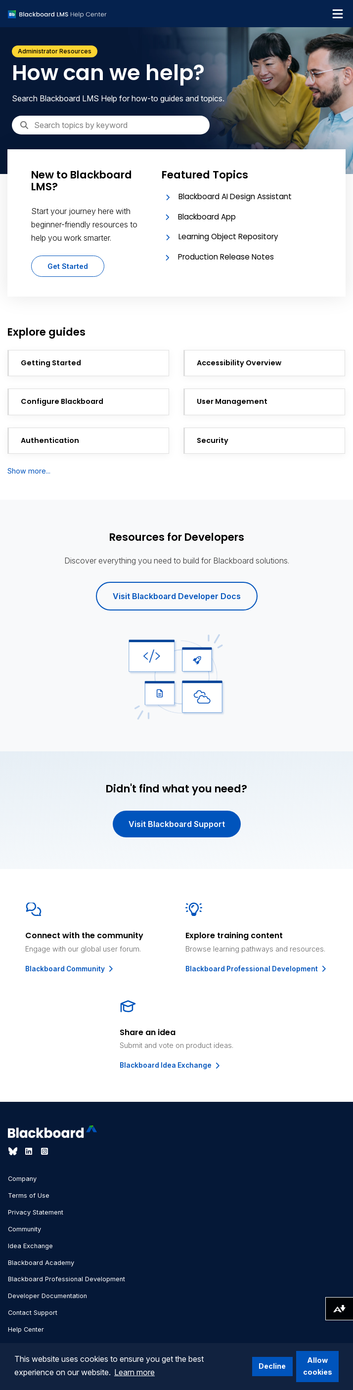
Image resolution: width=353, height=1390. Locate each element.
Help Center (26, 1329)
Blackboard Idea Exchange (170, 1065)
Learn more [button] (134, 1372)
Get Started (67, 266)
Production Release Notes (226, 257)
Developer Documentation (47, 1296)
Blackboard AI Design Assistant (235, 196)
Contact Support (32, 1312)
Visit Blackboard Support (177, 824)
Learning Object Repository (228, 236)
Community (24, 1229)
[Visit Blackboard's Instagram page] (44, 1151)
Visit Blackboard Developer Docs (177, 596)
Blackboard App (207, 217)
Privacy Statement (35, 1212)
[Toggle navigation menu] (337, 14)
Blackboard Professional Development (256, 969)
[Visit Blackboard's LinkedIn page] (30, 1151)
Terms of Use (28, 1195)
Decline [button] (272, 1366)
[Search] (111, 125)
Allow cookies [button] (317, 1366)
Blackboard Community (70, 969)
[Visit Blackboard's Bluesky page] (14, 1151)
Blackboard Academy (41, 1262)
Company (22, 1178)
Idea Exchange (30, 1246)
